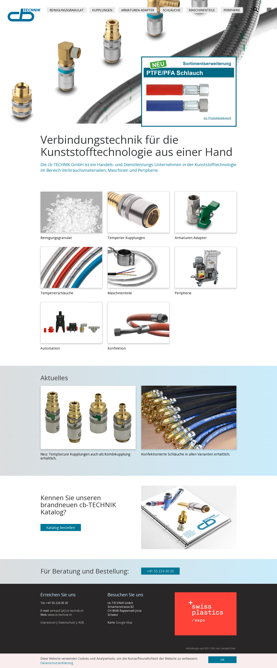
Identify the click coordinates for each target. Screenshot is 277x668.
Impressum (47, 622)
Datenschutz (66, 622)
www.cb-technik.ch (60, 615)
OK (222, 660)
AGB (81, 622)
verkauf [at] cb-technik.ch (66, 611)
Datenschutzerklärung (56, 663)
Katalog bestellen (60, 527)
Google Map (124, 622)
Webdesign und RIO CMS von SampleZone (210, 648)
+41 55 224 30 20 (160, 571)
